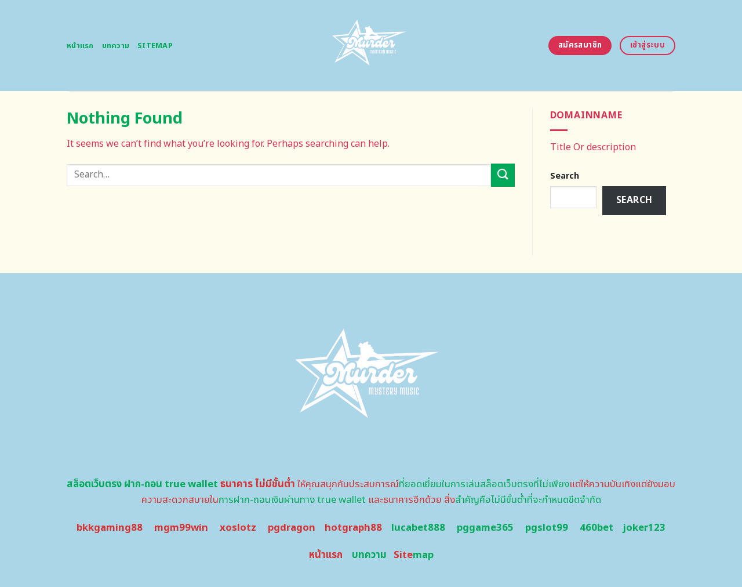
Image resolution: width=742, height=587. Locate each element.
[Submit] (502, 175)
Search (564, 176)
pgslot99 (546, 527)
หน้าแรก (80, 46)
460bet (596, 527)
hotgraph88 (353, 527)
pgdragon (291, 527)
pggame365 (485, 527)
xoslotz (238, 527)
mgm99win (181, 527)
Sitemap (155, 46)
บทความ (116, 46)
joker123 (644, 527)
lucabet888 (418, 527)
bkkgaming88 (110, 527)
